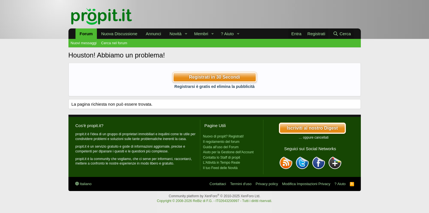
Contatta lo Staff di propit (221, 157)
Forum (86, 33)
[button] (186, 33)
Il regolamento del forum (221, 142)
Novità (176, 33)
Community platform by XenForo (214, 196)
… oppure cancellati (313, 137)
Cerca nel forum (114, 43)
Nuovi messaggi (84, 43)
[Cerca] (342, 33)
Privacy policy (267, 184)
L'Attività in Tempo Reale (221, 163)
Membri (201, 33)
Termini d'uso (241, 184)
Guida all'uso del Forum (221, 147)
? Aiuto (227, 33)
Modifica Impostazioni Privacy (306, 184)
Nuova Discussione (119, 33)
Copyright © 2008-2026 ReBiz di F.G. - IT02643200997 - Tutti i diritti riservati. (214, 201)
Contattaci (218, 184)
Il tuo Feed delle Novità (220, 168)
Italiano (83, 184)
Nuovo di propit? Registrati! (223, 136)
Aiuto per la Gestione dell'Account (228, 152)
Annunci (153, 33)
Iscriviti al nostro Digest (312, 128)
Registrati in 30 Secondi (214, 77)
